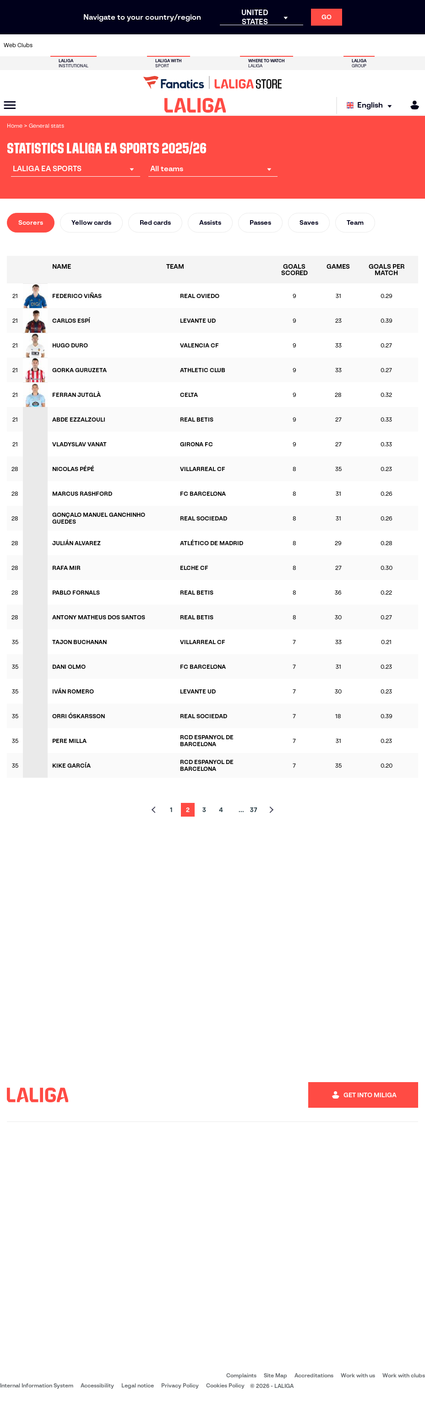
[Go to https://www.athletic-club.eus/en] (45, 45)
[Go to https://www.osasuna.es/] (84, 45)
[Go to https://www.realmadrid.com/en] (317, 45)
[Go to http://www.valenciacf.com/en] (395, 45)
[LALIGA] (195, 105)
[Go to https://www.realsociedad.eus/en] (356, 45)
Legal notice (137, 1385)
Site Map (275, 1375)
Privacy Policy (180, 1385)
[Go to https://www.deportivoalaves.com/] (103, 45)
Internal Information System (36, 1385)
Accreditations (313, 1375)
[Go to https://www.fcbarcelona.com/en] (142, 45)
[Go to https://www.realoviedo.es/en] (336, 45)
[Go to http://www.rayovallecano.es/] (220, 45)
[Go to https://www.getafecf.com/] (162, 45)
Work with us (358, 1375)
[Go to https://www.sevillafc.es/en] (375, 45)
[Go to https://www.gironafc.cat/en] (181, 45)
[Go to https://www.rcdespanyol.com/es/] (259, 45)
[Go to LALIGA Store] (212, 82)
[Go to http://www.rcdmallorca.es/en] (278, 45)
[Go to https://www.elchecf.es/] (123, 45)
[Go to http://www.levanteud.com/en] (200, 45)
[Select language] (371, 106)
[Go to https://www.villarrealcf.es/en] (414, 45)
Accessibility (97, 1385)
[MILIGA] (411, 105)
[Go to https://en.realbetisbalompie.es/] (298, 45)
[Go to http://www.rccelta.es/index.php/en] (239, 45)
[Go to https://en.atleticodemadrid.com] (64, 45)
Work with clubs (403, 1375)
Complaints (241, 1375)
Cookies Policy (225, 1385)
